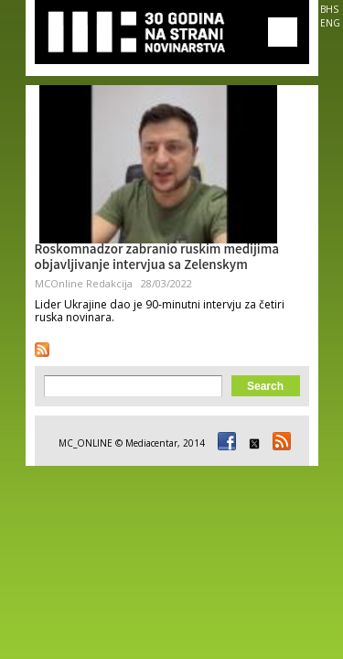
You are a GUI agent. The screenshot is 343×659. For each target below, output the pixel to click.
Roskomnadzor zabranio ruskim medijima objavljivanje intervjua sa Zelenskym (157, 258)
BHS (329, 9)
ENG (330, 22)
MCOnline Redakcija (84, 283)
